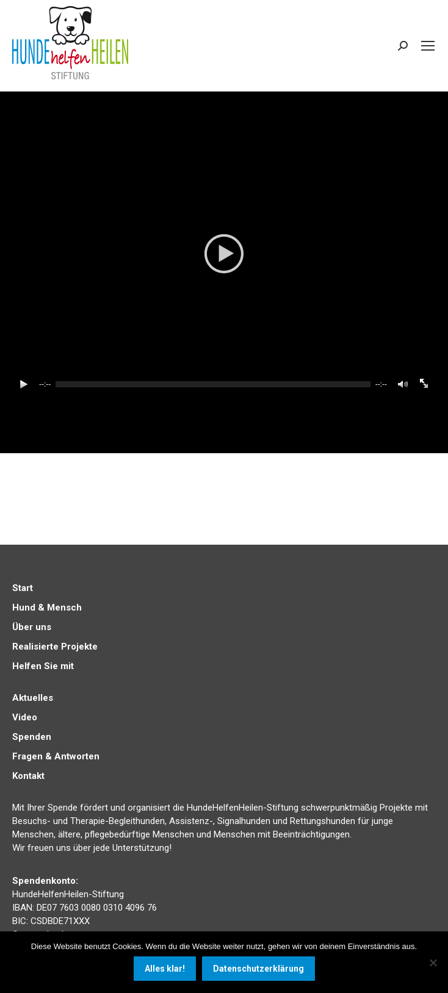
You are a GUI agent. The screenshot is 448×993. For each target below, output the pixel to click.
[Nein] (433, 962)
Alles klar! (165, 968)
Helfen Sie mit (43, 666)
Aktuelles (32, 697)
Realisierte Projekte (55, 646)
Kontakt (28, 775)
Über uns (31, 627)
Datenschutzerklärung (258, 968)
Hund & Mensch (47, 607)
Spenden (31, 736)
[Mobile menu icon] (428, 46)
